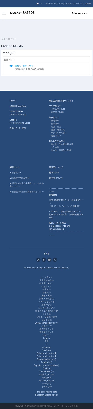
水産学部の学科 (58, 109)
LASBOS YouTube (18, 106)
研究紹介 (55, 120)
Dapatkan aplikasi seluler (46, 395)
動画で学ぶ (56, 136)
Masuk (88, 3)
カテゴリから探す (59, 133)
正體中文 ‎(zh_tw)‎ (46, 374)
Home (12, 101)
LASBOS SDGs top (18, 114)
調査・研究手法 (58, 129)
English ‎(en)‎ (46, 362)
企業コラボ (46, 320)
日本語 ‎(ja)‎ (46, 377)
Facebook (46, 350)
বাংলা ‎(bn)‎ (46, 383)
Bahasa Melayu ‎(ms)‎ (46, 359)
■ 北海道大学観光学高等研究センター (27, 191)
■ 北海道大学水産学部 (19, 178)
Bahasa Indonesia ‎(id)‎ (46, 353)
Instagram (46, 347)
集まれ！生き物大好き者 (62, 144)
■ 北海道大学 (15, 172)
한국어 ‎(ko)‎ (46, 386)
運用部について (56, 167)
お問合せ (47, 335)
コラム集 (55, 147)
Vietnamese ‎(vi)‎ (46, 371)
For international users (20, 123)
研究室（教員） (58, 112)
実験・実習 (56, 126)
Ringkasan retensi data (46, 392)
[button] (39, 4)
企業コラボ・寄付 (18, 128)
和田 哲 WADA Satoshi (34, 69)
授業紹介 (55, 123)
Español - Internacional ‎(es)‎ (46, 365)
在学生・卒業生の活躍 (61, 150)
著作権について (56, 178)
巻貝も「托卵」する (24, 66)
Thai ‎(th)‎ (46, 368)
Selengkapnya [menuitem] (78, 13)
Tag (3, 39)
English (46, 338)
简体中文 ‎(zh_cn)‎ (46, 380)
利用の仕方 (54, 172)
